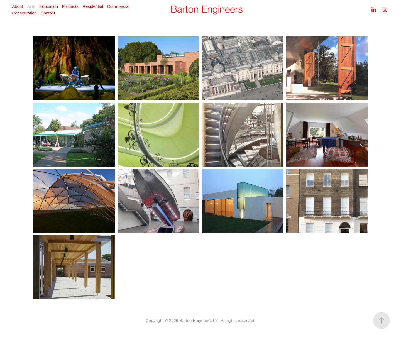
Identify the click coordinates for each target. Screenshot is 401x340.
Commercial (118, 6)
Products (70, 6)
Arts (31, 6)
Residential (92, 6)
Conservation (24, 13)
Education (48, 6)
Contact (48, 13)
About (17, 6)
